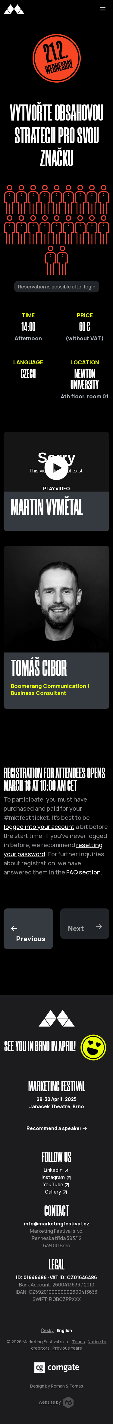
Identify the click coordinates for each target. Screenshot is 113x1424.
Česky (47, 1330)
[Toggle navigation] (102, 9)
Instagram (57, 1177)
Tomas (76, 1386)
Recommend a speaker (57, 1128)
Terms (78, 1341)
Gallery (56, 1191)
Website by (56, 1402)
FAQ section (83, 872)
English (64, 1330)
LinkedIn (56, 1170)
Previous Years (67, 1348)
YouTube (56, 1184)
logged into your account (39, 827)
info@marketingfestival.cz (56, 1223)
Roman (58, 1386)
